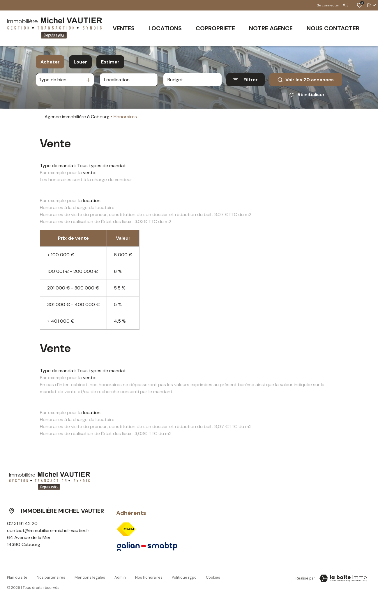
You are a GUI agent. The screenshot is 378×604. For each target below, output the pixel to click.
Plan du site (17, 577)
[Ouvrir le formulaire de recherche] (245, 79)
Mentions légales (90, 577)
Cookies (213, 577)
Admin (120, 577)
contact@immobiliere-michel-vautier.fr (48, 530)
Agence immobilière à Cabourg (77, 117)
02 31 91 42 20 (22, 523)
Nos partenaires (51, 577)
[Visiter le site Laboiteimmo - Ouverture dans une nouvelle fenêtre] (343, 578)
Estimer (110, 62)
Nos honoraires (148, 577)
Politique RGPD (184, 577)
